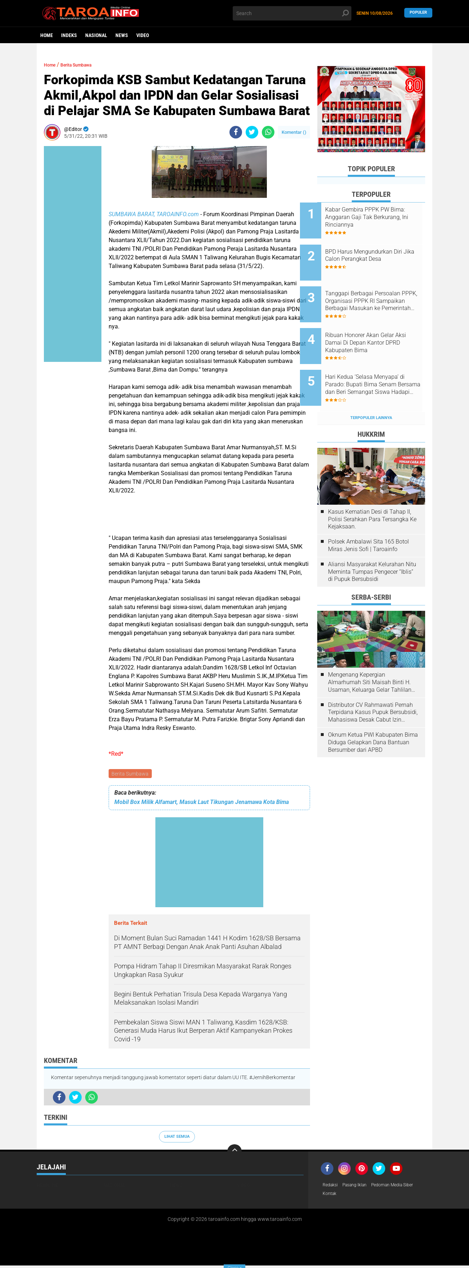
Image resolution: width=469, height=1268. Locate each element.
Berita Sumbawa (130, 774)
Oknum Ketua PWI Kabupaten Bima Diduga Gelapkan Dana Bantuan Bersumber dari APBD (373, 715)
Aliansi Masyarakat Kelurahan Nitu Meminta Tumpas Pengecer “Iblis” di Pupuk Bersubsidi (372, 544)
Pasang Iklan (359, 1186)
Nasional (96, 35)
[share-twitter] (252, 132)
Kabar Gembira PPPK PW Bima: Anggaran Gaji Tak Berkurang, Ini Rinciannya (374, 217)
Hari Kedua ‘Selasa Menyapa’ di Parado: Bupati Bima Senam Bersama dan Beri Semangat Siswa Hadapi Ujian (381, 362)
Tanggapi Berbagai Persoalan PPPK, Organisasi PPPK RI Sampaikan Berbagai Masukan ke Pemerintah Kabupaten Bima (380, 290)
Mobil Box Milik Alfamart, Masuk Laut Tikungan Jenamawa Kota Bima (201, 803)
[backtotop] (234, 1152)
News (121, 35)
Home (46, 35)
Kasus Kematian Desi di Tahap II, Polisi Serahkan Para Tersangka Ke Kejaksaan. (372, 492)
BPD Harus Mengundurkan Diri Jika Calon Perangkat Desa (380, 249)
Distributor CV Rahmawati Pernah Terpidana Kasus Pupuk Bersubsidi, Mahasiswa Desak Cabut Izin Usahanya (373, 685)
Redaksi (331, 1186)
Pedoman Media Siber (403, 1186)
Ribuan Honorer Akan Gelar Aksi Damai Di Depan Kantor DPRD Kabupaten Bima (378, 326)
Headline (47, 1186)
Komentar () (294, 132)
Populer (418, 13)
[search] (292, 13)
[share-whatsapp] (268, 132)
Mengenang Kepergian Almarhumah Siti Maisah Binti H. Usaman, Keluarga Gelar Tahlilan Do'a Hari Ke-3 (369, 655)
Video (142, 35)
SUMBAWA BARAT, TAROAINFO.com (154, 214)
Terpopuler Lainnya (371, 390)
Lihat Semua (177, 1137)
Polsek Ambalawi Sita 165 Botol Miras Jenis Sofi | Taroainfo (368, 518)
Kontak (331, 1196)
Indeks (69, 35)
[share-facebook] (235, 132)
